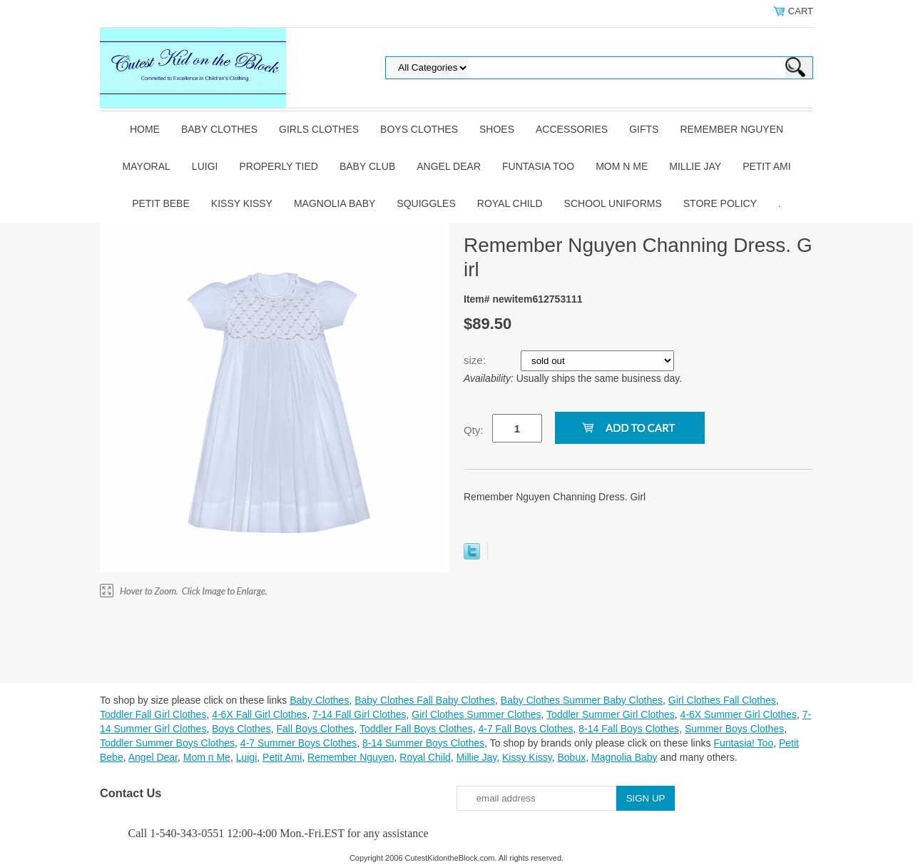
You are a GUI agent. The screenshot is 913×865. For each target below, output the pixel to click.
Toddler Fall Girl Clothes (153, 714)
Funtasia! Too (743, 743)
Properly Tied (278, 166)
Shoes (496, 129)
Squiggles (426, 203)
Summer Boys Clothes (734, 728)
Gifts (643, 129)
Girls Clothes (319, 129)
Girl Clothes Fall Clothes (722, 700)
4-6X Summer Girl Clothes (738, 714)
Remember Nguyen (731, 129)
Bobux (571, 757)
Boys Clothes (419, 129)
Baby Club (367, 166)
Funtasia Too (538, 166)
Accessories (572, 129)
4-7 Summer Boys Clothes (298, 743)
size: (476, 360)
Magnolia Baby (334, 203)
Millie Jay (695, 166)
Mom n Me (622, 166)
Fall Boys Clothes (315, 728)
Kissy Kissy (241, 203)
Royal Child (510, 203)
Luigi (205, 166)
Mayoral (146, 166)
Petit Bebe (161, 203)
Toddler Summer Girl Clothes (610, 714)
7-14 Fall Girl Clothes (359, 714)
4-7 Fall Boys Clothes (525, 728)
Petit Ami (766, 166)
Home (145, 129)
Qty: (474, 430)
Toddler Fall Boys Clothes (416, 728)
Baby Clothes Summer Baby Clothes (582, 700)
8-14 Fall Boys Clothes (628, 728)
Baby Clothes (219, 129)
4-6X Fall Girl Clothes (259, 714)
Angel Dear (449, 166)
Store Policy (720, 203)
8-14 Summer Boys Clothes (423, 743)
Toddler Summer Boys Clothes (167, 743)
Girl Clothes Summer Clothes (476, 714)
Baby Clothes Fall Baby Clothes (425, 700)
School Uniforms (613, 203)
